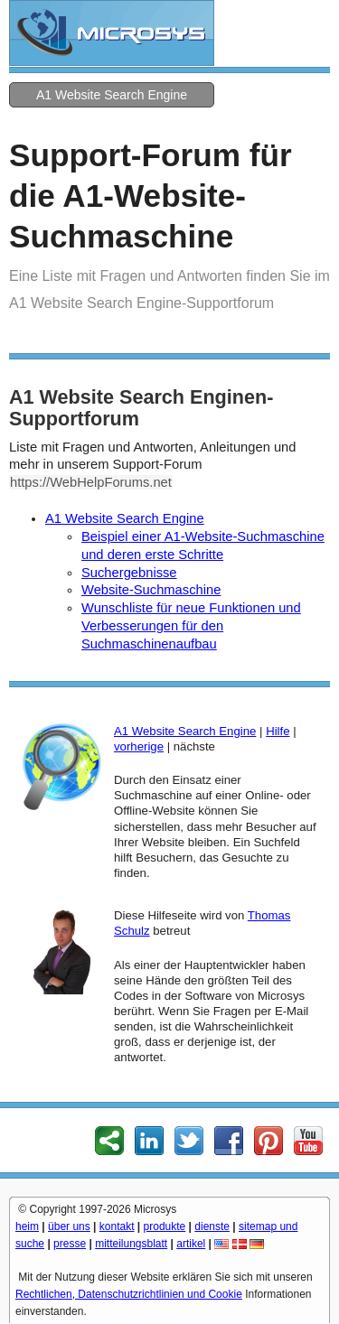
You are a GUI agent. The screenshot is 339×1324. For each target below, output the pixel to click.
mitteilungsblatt (131, 1243)
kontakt (117, 1226)
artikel (190, 1243)
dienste (212, 1226)
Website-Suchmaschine (151, 590)
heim (27, 1226)
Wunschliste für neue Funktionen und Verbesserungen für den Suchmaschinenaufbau (191, 626)
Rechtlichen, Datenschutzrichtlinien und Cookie (128, 1294)
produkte (165, 1226)
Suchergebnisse (129, 572)
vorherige (139, 746)
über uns (69, 1226)
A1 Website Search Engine (111, 95)
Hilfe (277, 731)
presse (69, 1243)
